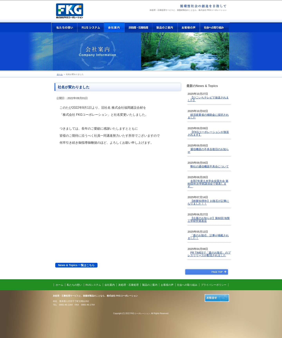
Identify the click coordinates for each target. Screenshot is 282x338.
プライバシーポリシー (213, 284)
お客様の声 (189, 27)
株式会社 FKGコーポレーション (72, 12)
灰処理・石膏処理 (138, 27)
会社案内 (114, 27)
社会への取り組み (215, 27)
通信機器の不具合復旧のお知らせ (208, 151)
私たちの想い (64, 27)
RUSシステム (91, 27)
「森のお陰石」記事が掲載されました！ (208, 237)
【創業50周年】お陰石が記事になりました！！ (208, 202)
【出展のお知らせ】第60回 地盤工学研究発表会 (209, 219)
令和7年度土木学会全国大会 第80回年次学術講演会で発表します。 (208, 183)
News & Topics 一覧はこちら (76, 265)
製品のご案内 (165, 27)
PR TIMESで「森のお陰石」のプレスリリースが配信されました (209, 254)
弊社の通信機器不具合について (209, 166)
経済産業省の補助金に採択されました (208, 116)
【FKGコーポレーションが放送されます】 (208, 133)
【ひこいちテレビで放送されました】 (208, 99)
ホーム (60, 74)
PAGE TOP (206, 272)
